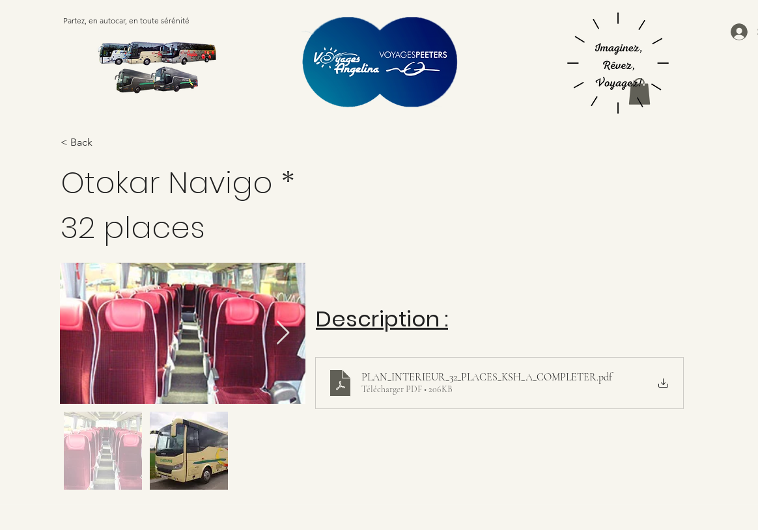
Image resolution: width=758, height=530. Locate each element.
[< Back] (127, 143)
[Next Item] (282, 333)
